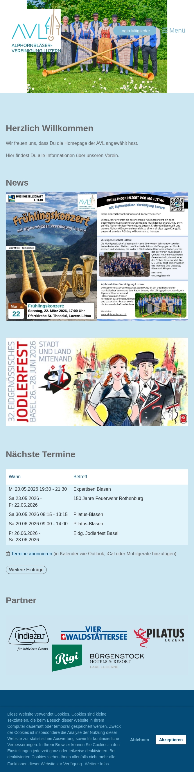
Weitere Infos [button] (97, 764)
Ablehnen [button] (139, 739)
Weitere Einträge (26, 569)
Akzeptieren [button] (171, 739)
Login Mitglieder (134, 30)
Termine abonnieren (31, 553)
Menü (173, 30)
